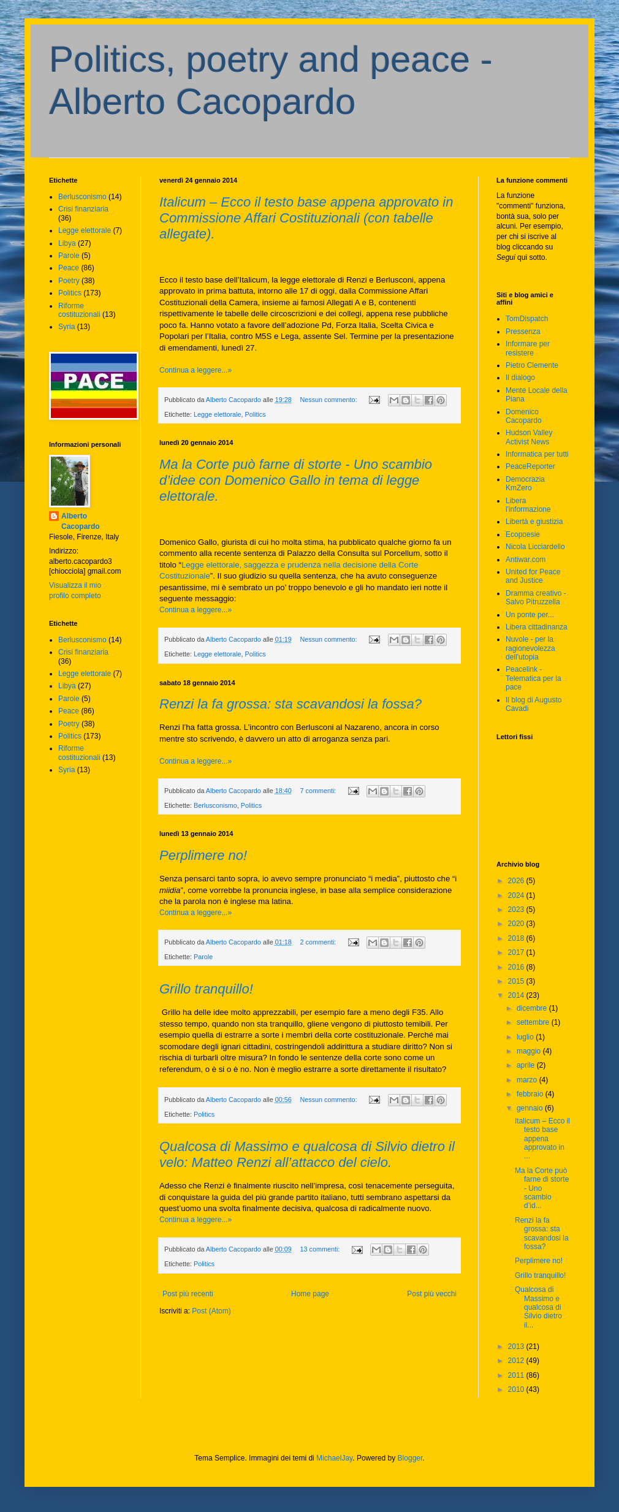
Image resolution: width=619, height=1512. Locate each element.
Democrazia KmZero (525, 483)
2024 (517, 895)
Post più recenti (187, 1294)
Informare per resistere (528, 348)
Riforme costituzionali (79, 310)
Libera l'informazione (528, 505)
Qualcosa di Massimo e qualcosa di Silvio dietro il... (538, 1307)
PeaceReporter (530, 466)
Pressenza (523, 331)
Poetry (69, 280)
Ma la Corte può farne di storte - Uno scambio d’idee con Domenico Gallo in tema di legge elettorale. (295, 480)
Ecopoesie (523, 534)
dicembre (533, 1008)
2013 (517, 1346)
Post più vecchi (432, 1294)
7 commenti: (319, 790)
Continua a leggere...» (195, 370)
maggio (530, 1051)
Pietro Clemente (532, 365)
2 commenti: (319, 942)
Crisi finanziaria (83, 209)
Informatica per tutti (537, 454)
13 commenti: (321, 1249)
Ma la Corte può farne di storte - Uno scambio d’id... (542, 1188)
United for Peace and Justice (533, 576)
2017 (517, 952)
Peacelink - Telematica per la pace (533, 678)
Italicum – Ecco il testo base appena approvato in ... (542, 1139)
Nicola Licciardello (535, 546)
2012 (517, 1360)
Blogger (410, 1458)
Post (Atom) (211, 1311)
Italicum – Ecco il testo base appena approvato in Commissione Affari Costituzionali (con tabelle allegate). (306, 217)
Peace (68, 268)
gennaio (531, 1108)
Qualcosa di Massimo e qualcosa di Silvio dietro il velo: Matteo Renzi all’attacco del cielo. (307, 1154)
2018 (517, 938)
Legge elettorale (217, 414)
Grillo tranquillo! (206, 989)
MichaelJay (334, 1458)
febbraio (531, 1094)
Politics (255, 414)
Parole (203, 956)
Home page (310, 1294)
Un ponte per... (530, 614)
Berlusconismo (215, 805)
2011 (517, 1375)
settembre (534, 1022)
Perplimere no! (203, 855)
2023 (517, 909)
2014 (517, 995)
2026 (517, 880)
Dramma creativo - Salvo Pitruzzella (536, 597)
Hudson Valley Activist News (529, 437)
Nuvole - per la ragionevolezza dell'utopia (530, 648)
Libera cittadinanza (537, 627)
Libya (67, 243)
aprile (527, 1065)
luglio (526, 1037)
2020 (517, 923)
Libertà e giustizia (534, 521)
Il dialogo (520, 377)
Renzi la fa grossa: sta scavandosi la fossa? (290, 704)
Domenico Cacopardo (524, 416)
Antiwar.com (525, 559)
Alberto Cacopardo (80, 521)
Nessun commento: (329, 399)
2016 (517, 967)
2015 (517, 981)
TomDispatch (527, 318)
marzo (528, 1080)
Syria (66, 326)
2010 (517, 1389)
